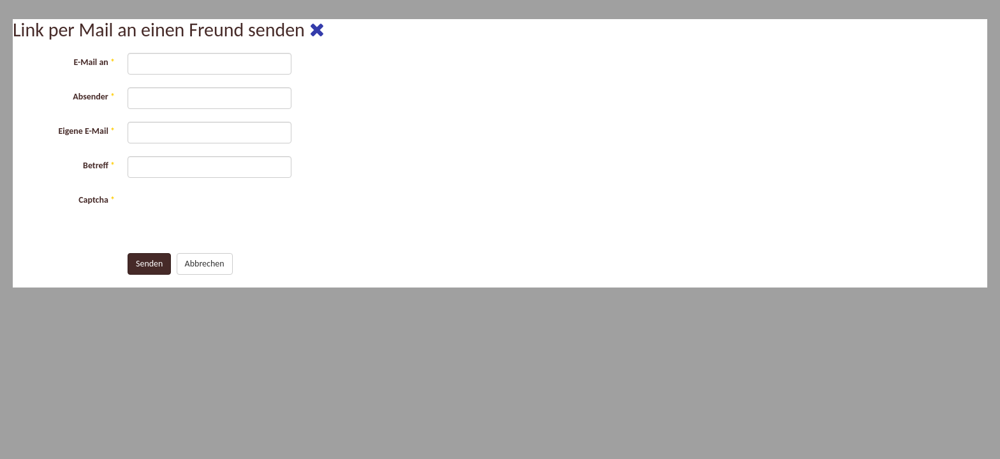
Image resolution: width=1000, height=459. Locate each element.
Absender (94, 96)
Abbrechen (204, 263)
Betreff (99, 165)
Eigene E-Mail (86, 131)
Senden (149, 263)
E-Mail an (94, 62)
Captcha (96, 199)
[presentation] (224, 215)
